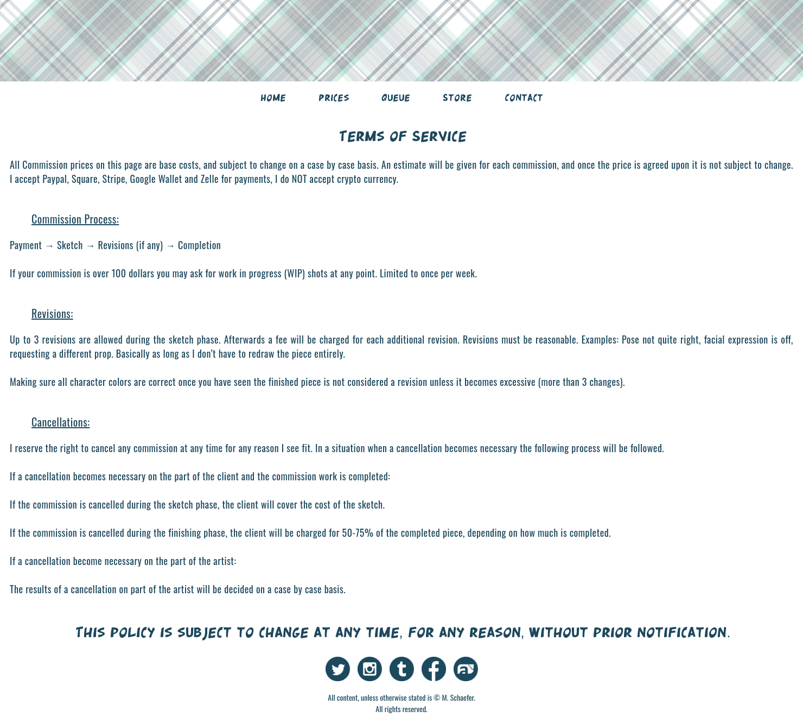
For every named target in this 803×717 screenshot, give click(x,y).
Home (273, 97)
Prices (333, 97)
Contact (524, 97)
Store (457, 97)
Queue (395, 97)
